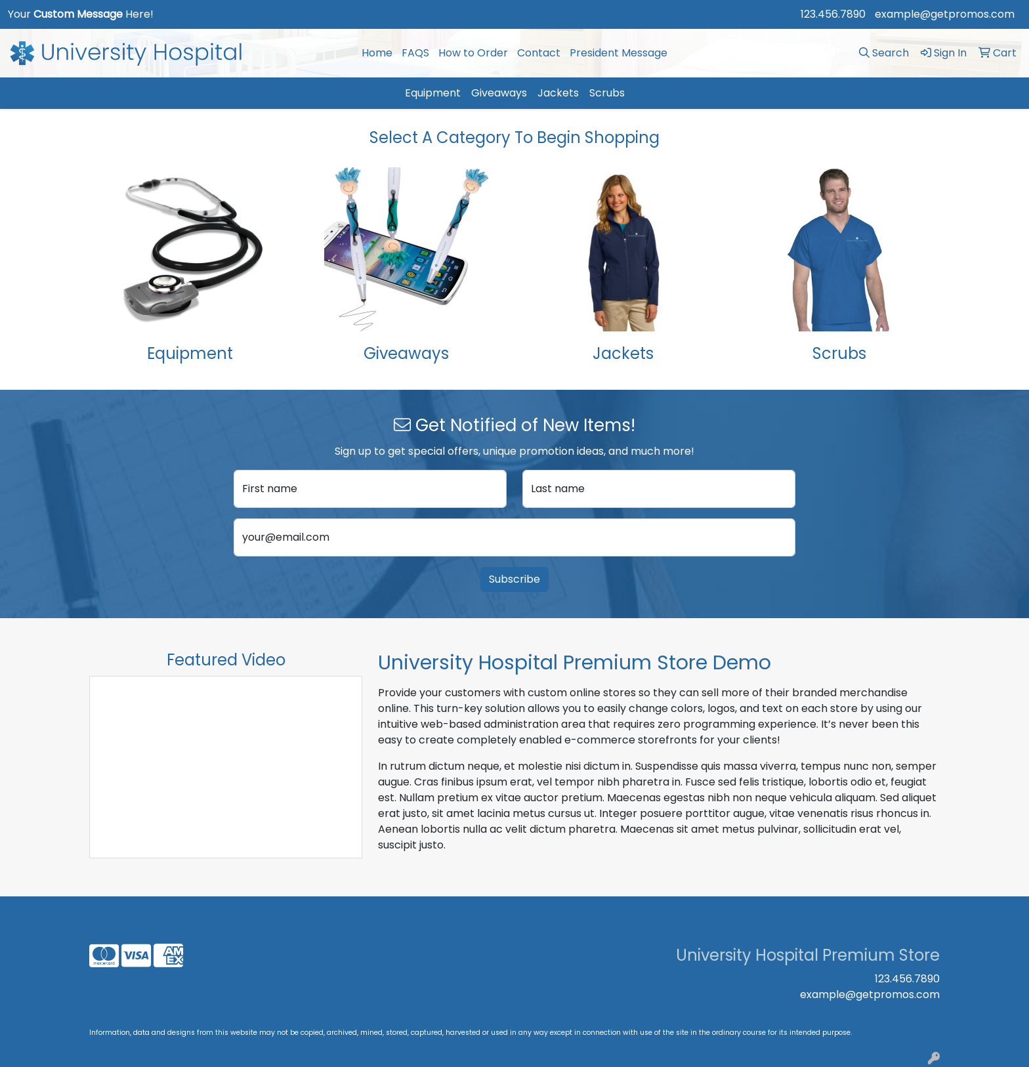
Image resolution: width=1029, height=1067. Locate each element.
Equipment (433, 92)
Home (377, 52)
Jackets (558, 92)
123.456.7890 (833, 14)
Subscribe (514, 579)
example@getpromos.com (945, 14)
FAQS (415, 52)
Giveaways (499, 92)
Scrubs (607, 92)
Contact (538, 52)
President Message (618, 52)
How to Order (473, 52)
